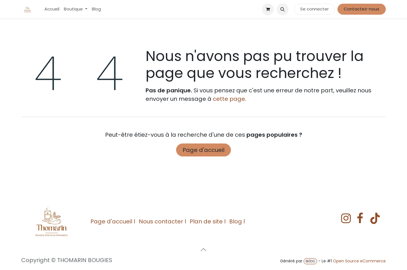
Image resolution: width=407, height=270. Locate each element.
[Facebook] (360, 218)
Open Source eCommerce (359, 261)
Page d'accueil (203, 150)
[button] (283, 9)
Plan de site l (208, 221)
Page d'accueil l (112, 221)
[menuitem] (52, 9)
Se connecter (314, 9)
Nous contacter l (162, 221)
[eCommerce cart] (268, 9)
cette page (229, 99)
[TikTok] (375, 218)
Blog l (237, 221)
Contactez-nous (361, 9)
